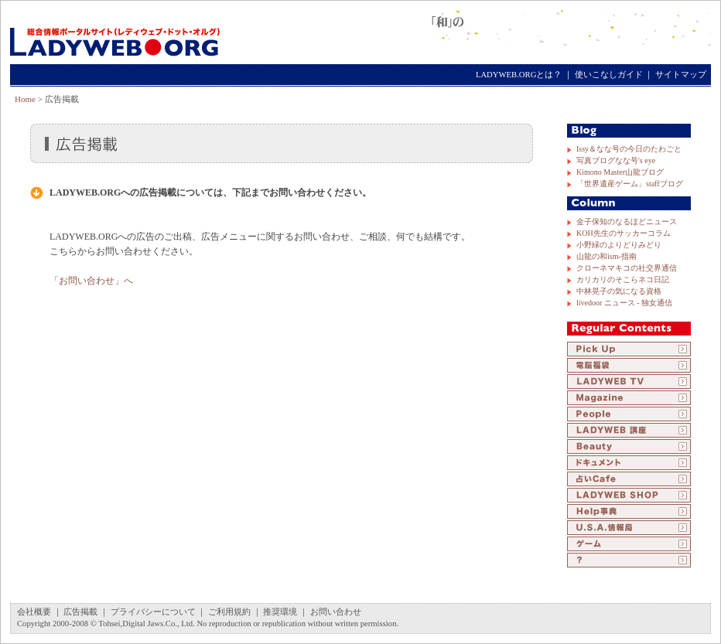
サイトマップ (680, 74)
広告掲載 (80, 612)
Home (25, 99)
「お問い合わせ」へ (91, 280)
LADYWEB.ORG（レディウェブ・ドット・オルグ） (115, 33)
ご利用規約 (229, 612)
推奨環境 (280, 612)
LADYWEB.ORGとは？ (519, 74)
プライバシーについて (153, 612)
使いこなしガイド (609, 74)
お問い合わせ (335, 612)
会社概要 (34, 612)
